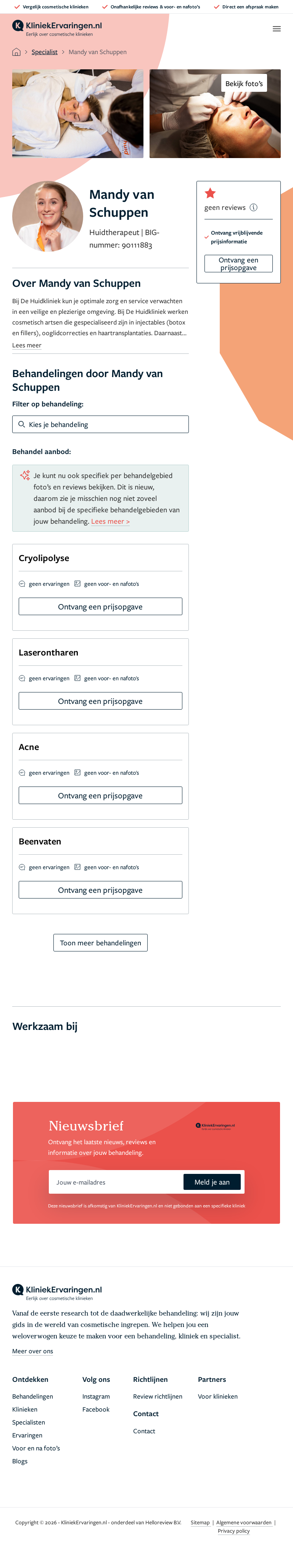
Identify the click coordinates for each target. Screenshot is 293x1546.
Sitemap (201, 1522)
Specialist (45, 51)
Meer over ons (32, 1350)
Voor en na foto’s (36, 1448)
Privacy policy (234, 1530)
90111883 (137, 244)
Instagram (96, 1396)
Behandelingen (32, 1396)
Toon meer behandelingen (100, 942)
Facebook (95, 1409)
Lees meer (27, 345)
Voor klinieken (218, 1396)
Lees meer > (110, 521)
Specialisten (28, 1422)
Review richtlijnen (157, 1396)
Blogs (19, 1460)
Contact (144, 1430)
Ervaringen (27, 1435)
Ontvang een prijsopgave (238, 263)
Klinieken (24, 1409)
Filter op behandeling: (48, 404)
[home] (56, 28)
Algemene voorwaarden (244, 1522)
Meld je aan (212, 1181)
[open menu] (276, 28)
